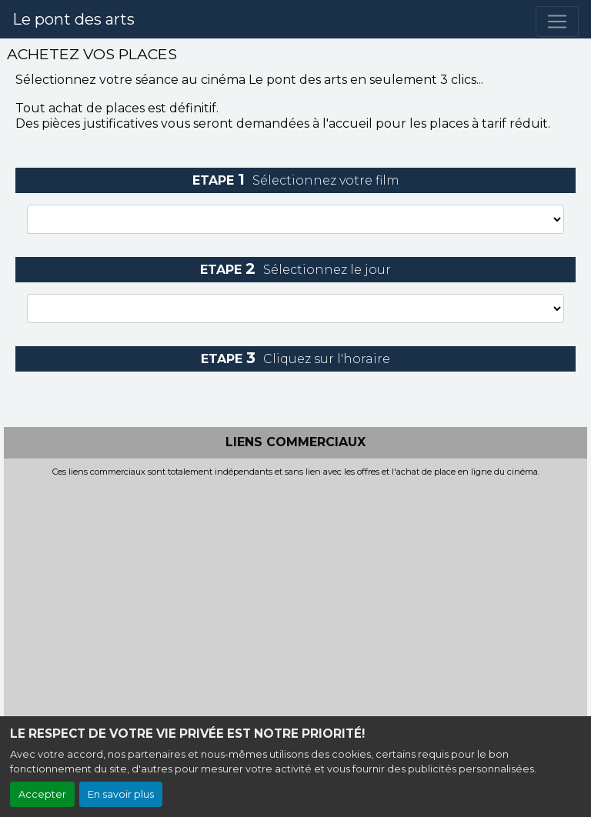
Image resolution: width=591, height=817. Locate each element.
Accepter (42, 794)
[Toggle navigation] (557, 21)
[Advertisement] (295, 592)
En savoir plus (121, 794)
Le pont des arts (73, 19)
